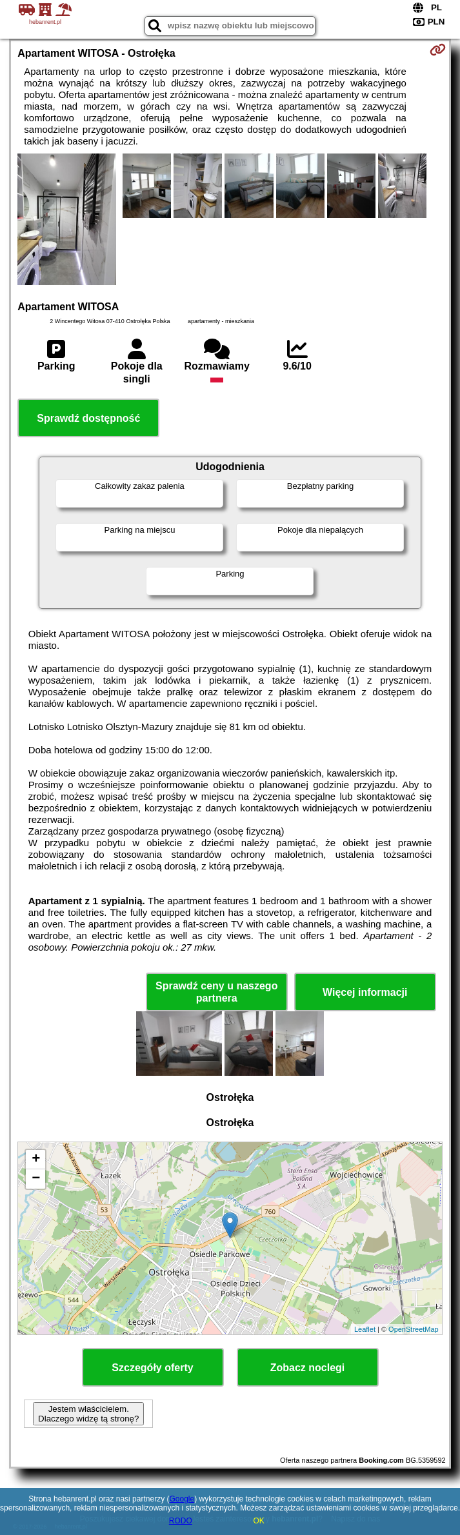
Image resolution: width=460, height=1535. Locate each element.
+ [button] (36, 1159)
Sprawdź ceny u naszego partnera (216, 992)
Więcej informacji (365, 992)
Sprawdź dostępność (88, 418)
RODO (180, 1520)
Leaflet (364, 1329)
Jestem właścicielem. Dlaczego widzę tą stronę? (88, 1413)
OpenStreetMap (413, 1329)
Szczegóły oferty (152, 1367)
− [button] (36, 1179)
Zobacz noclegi (307, 1367)
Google (181, 1498)
